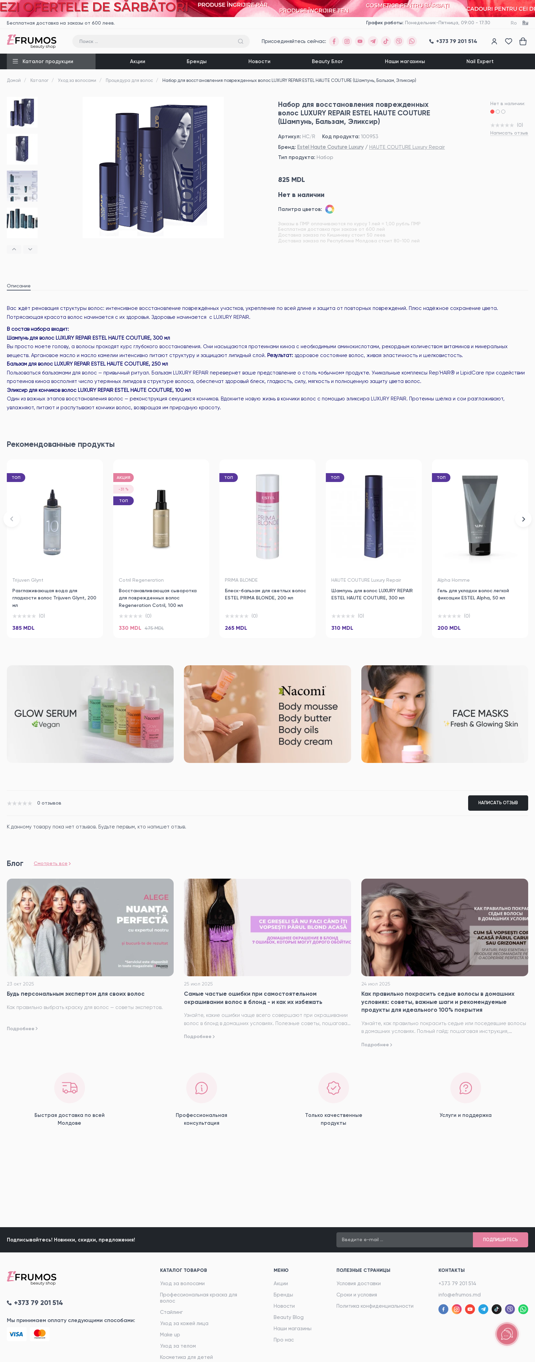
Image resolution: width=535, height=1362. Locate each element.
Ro (514, 23)
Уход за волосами (77, 80)
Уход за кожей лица (184, 1323)
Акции (137, 61)
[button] (14, 249)
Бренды (197, 61)
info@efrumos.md (459, 1295)
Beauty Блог (327, 61)
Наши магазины (405, 61)
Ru (525, 23)
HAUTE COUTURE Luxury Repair (407, 147)
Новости (259, 61)
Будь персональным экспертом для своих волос (76, 993)
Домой (14, 80)
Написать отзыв (509, 133)
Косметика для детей (186, 1357)
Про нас (284, 1340)
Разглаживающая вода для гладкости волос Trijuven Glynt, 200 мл (54, 598)
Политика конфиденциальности (375, 1306)
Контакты (451, 1270)
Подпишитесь (500, 1239)
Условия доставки (358, 1283)
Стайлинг (171, 1312)
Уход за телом (178, 1346)
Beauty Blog (289, 1317)
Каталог (39, 80)
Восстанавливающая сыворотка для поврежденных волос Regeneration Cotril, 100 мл (158, 598)
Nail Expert (480, 61)
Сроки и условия (356, 1295)
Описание (19, 285)
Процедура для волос (129, 80)
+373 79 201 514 (457, 1283)
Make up (170, 1335)
